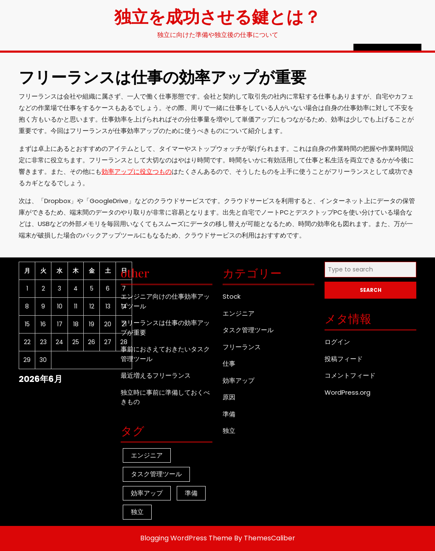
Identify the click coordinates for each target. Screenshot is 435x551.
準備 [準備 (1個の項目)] (191, 493)
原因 (229, 397)
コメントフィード (350, 375)
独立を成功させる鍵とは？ (217, 16)
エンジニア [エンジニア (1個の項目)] (147, 455)
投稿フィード (344, 358)
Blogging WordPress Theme (186, 538)
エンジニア (238, 313)
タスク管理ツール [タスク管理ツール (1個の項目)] (156, 473)
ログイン (337, 341)
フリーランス (242, 346)
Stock (231, 296)
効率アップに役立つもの (137, 171)
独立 (229, 430)
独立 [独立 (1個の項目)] (137, 511)
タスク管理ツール (248, 329)
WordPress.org (347, 392)
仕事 (229, 363)
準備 (229, 414)
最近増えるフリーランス (156, 375)
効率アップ (238, 380)
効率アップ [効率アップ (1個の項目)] (147, 493)
